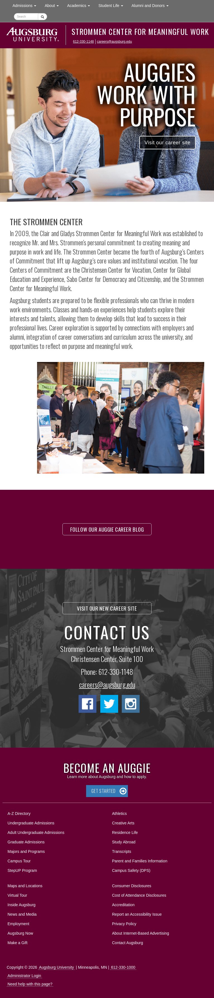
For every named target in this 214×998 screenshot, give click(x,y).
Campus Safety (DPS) (131, 870)
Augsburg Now (20, 933)
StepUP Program (22, 870)
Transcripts (121, 851)
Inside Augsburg (21, 905)
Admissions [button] (26, 5)
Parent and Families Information (139, 861)
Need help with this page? (30, 984)
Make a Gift (18, 943)
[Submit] (42, 16)
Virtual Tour (17, 895)
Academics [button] (80, 5)
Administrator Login (24, 975)
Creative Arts (123, 823)
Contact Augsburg (127, 943)
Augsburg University (56, 967)
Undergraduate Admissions (31, 823)
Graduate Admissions (26, 842)
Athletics (119, 813)
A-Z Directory (19, 813)
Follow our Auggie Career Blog (107, 529)
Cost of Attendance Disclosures (139, 895)
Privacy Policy (124, 924)
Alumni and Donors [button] (152, 5)
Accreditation (123, 905)
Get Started (103, 791)
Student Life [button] (112, 5)
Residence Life (125, 832)
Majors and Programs (26, 850)
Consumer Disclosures (131, 886)
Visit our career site (167, 142)
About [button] (54, 7)
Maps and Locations (25, 886)
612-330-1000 (123, 967)
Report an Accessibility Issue (137, 914)
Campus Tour (19, 861)
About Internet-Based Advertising (140, 933)
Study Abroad (123, 842)
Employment (18, 924)
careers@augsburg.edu (114, 42)
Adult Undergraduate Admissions (36, 832)
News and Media (22, 914)
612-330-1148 (83, 42)
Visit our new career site (107, 608)
